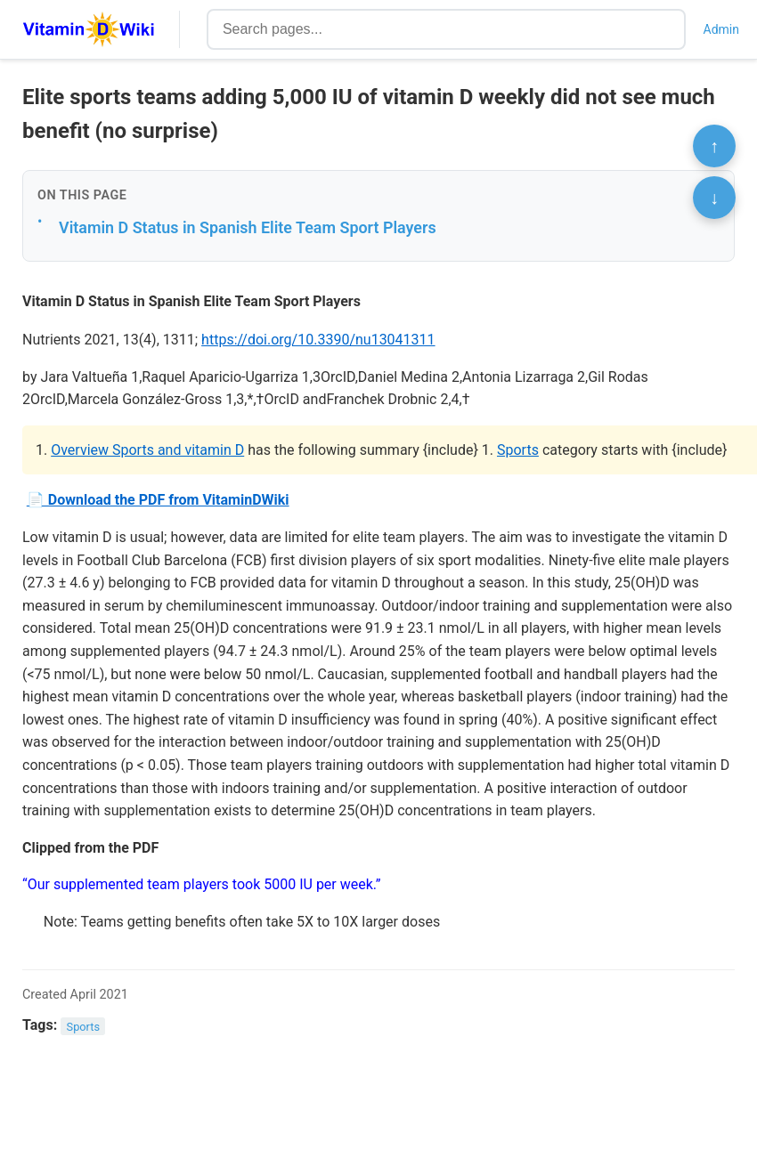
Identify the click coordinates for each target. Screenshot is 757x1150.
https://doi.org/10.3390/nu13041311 (318, 339)
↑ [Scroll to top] (714, 146)
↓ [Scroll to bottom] (714, 197)
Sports (518, 449)
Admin (721, 29)
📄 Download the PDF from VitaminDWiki (158, 499)
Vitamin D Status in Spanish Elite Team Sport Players (247, 227)
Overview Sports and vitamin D (147, 449)
